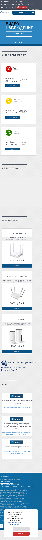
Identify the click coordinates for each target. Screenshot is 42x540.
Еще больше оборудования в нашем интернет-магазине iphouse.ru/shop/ (18, 366)
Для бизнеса (18, 1)
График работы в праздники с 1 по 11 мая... (16, 407)
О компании (5, 486)
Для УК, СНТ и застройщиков (10, 4)
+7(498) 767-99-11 (27, 4)
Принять (21, 533)
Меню (21, 13)
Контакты (31, 486)
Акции (22, 486)
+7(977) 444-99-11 (6, 7)
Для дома (4, 1)
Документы (14, 486)
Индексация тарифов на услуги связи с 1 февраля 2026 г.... (17, 452)
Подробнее (20, 529)
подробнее (19, 34)
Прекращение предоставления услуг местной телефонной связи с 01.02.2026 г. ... (17, 433)
